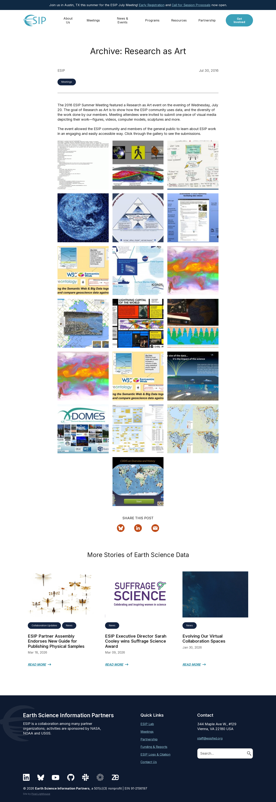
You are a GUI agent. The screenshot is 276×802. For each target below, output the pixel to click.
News (69, 625)
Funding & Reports (153, 747)
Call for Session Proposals (191, 5)
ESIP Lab (147, 724)
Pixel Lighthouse (40, 793)
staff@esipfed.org (210, 738)
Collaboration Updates (44, 625)
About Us (68, 19)
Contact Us (148, 762)
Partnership (206, 19)
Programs (152, 19)
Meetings (93, 19)
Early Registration (151, 5)
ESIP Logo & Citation (155, 754)
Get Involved (239, 18)
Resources (179, 19)
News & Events (122, 19)
